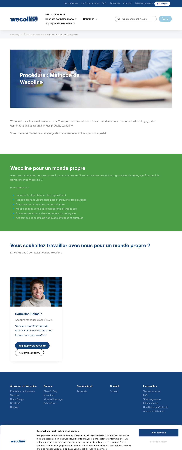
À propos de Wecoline (34, 34)
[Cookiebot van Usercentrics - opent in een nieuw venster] (18, 444)
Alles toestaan (158, 417)
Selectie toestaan (158, 426)
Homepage (15, 34)
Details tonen (151, 444)
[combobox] (136, 19)
